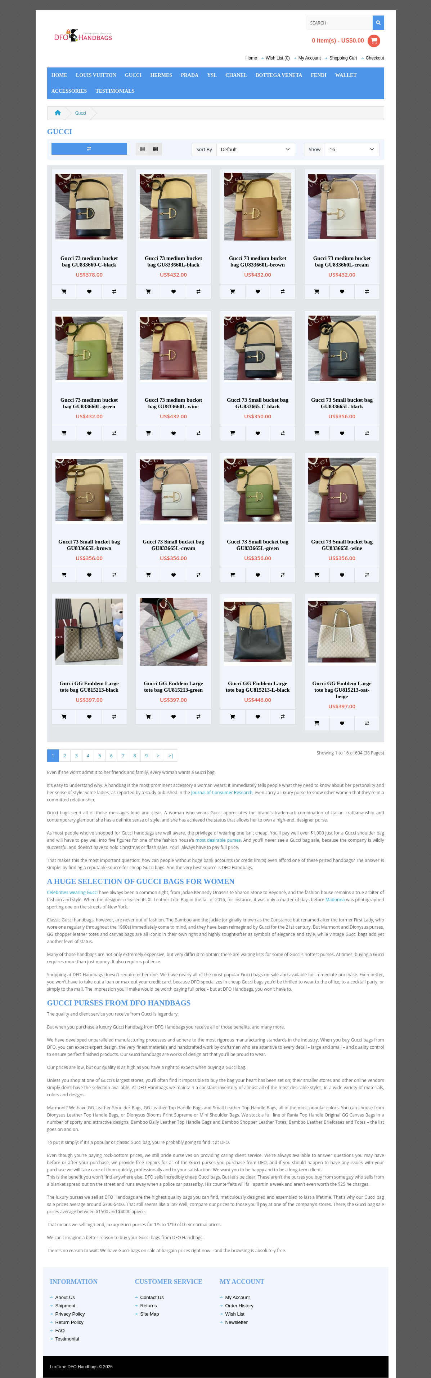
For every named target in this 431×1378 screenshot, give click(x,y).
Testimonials (114, 91)
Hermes (161, 75)
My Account (237, 1297)
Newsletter (236, 1322)
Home (251, 58)
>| (171, 755)
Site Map (149, 1314)
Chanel (236, 75)
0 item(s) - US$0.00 (346, 41)
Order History (239, 1305)
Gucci (133, 75)
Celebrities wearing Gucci (73, 892)
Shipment (65, 1305)
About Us (65, 1297)
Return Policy (69, 1322)
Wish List (235, 1314)
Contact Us (152, 1297)
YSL (212, 75)
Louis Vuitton (96, 75)
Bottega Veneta (279, 75)
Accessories (69, 91)
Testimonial (67, 1339)
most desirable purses (218, 840)
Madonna (335, 900)
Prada (189, 75)
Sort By (204, 149)
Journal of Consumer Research (221, 792)
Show (314, 149)
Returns (148, 1305)
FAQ (60, 1330)
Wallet (346, 75)
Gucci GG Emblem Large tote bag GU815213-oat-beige (342, 690)
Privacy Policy (70, 1314)
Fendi (319, 75)
